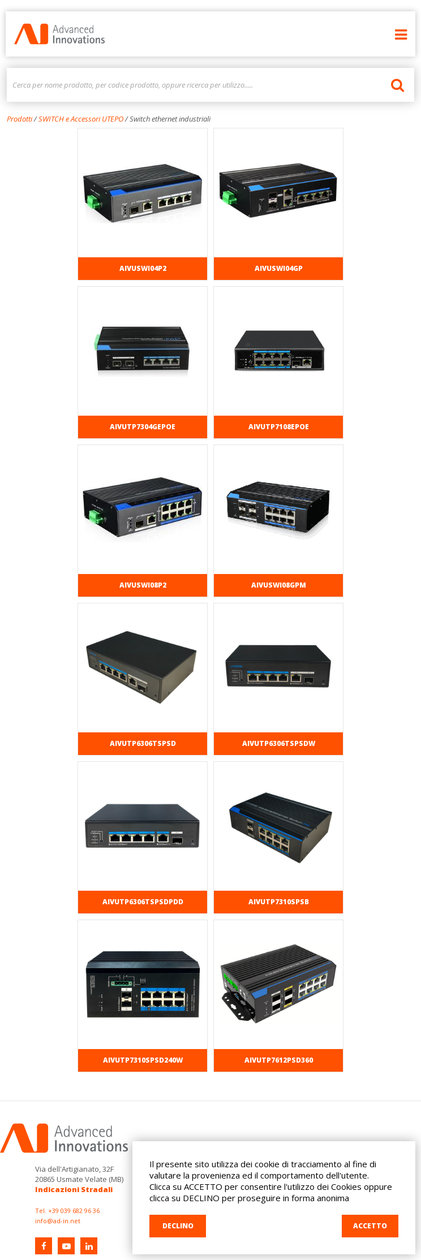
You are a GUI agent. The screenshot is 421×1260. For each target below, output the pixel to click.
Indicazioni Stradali (74, 1189)
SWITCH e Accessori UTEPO (80, 119)
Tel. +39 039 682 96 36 (67, 1210)
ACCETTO (370, 1226)
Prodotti (19, 119)
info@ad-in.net (57, 1220)
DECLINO (178, 1226)
